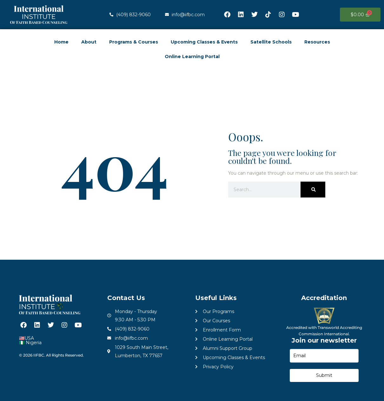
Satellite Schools (271, 42)
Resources (317, 42)
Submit (324, 375)
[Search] (313, 189)
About (88, 42)
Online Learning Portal (192, 56)
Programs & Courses (133, 42)
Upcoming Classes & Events (204, 42)
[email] (324, 356)
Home (61, 42)
